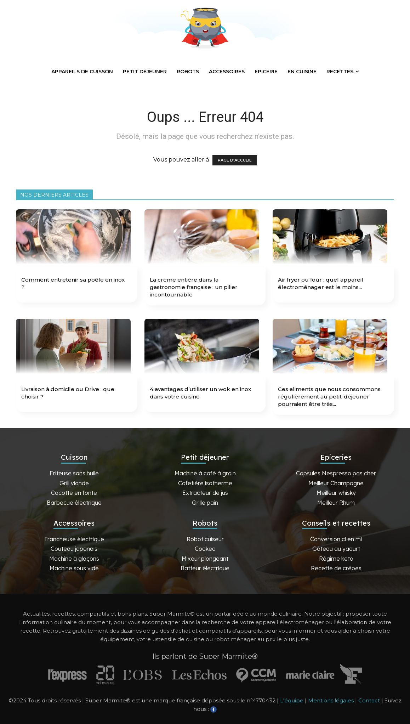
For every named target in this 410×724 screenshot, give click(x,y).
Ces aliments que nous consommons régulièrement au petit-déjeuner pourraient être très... (329, 396)
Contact (369, 700)
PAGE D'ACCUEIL (234, 160)
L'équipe (291, 700)
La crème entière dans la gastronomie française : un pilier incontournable (194, 287)
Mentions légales (331, 700)
